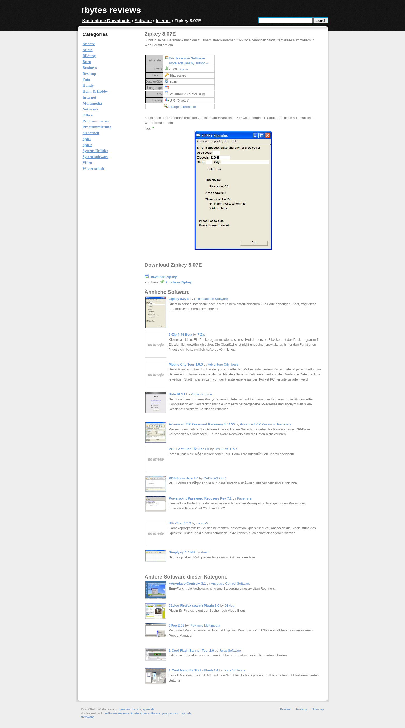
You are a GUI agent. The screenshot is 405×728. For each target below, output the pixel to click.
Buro (87, 62)
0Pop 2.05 (176, 625)
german (124, 709)
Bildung (89, 56)
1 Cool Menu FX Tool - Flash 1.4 (194, 670)
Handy (88, 85)
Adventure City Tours (223, 364)
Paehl (205, 552)
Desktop (89, 74)
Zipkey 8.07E (179, 299)
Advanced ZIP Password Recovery (265, 424)
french (136, 709)
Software (143, 20)
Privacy (301, 709)
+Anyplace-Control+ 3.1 (187, 583)
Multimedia (92, 103)
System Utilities (95, 151)
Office (88, 115)
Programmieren (96, 121)
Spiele (87, 145)
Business (90, 68)
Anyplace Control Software (230, 583)
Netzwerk (91, 109)
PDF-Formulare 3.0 (183, 478)
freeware (87, 717)
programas (170, 713)
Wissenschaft (93, 169)
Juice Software (230, 650)
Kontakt (285, 709)
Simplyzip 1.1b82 (182, 552)
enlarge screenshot (182, 107)
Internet (163, 20)
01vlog (230, 605)
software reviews (117, 713)
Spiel (87, 139)
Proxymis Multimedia (205, 625)
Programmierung (97, 127)
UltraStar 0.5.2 (180, 523)
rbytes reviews (111, 10)
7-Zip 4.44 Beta (180, 334)
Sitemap (318, 709)
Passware (244, 498)
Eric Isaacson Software (187, 58)
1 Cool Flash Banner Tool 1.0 (191, 650)
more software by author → (189, 63)
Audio (88, 50)
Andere (89, 44)
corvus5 (202, 523)
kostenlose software (145, 713)
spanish (148, 709)
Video (87, 163)
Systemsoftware (96, 157)
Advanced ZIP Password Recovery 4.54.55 (202, 424)
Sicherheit (91, 133)
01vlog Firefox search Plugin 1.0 (194, 605)
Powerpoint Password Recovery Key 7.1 (200, 498)
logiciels (186, 713)
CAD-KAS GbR (226, 449)
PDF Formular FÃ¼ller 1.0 (189, 449)
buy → (183, 69)
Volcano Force (201, 394)
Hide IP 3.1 (177, 394)
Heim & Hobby (95, 91)
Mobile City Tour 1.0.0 (186, 364)
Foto (86, 79)
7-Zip (201, 334)
